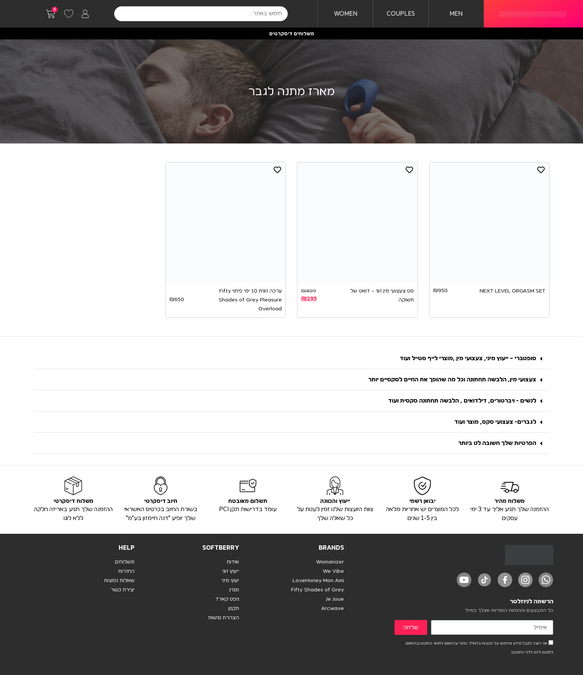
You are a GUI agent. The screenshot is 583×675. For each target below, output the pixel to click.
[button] (291, 358)
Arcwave (332, 608)
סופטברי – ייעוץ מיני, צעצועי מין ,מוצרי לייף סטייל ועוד (468, 358)
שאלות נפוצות (119, 580)
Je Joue (335, 599)
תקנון (233, 608)
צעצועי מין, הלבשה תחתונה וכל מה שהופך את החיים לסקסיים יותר (452, 379)
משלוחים (125, 562)
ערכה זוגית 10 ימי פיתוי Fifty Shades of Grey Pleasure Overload (250, 299)
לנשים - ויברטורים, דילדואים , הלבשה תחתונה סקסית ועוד (462, 401)
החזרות (126, 571)
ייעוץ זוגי (230, 571)
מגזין (234, 589)
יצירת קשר (123, 589)
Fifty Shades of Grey (317, 589)
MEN (456, 14)
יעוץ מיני (230, 580)
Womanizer (330, 562)
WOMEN (345, 14)
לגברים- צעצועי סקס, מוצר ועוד (495, 422)
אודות (233, 562)
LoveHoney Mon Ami (318, 580)
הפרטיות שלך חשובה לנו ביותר (497, 443)
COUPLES (401, 14)
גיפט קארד (227, 599)
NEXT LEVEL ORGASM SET (512, 291)
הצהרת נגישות (223, 617)
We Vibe (333, 571)
